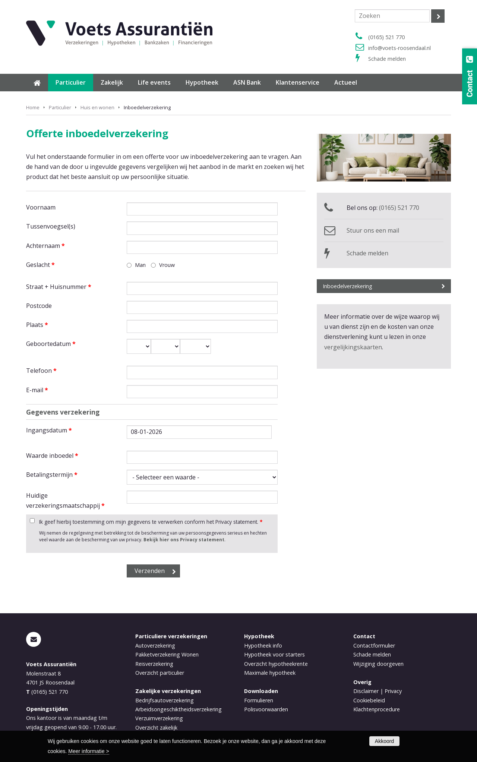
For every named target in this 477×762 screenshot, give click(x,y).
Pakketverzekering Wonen (167, 654)
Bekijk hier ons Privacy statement (183, 539)
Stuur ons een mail (373, 230)
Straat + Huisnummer (58, 287)
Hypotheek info (263, 645)
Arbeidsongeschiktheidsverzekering (178, 709)
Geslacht (40, 265)
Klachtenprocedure (376, 709)
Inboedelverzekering (347, 286)
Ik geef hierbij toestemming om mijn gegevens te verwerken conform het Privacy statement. (150, 521)
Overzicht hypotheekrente (276, 663)
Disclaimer (366, 691)
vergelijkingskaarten (353, 347)
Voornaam (41, 207)
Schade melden (387, 58)
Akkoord (384, 741)
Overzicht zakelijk (156, 727)
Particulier (60, 107)
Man (140, 264)
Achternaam (45, 246)
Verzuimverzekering (159, 718)
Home (33, 107)
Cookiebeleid (369, 700)
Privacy (393, 691)
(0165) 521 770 (386, 37)
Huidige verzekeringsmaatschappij (65, 500)
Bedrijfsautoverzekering (164, 700)
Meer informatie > (88, 751)
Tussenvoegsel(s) (50, 226)
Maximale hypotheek (270, 672)
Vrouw (167, 264)
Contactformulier (374, 645)
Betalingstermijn (52, 474)
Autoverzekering (155, 645)
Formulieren (258, 700)
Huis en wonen (97, 107)
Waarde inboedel (52, 455)
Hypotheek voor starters (274, 654)
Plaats (37, 325)
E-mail (37, 390)
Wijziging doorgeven (378, 663)
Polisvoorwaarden (266, 709)
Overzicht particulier (159, 672)
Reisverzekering (154, 663)
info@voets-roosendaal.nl (399, 47)
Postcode (39, 306)
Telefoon (41, 370)
